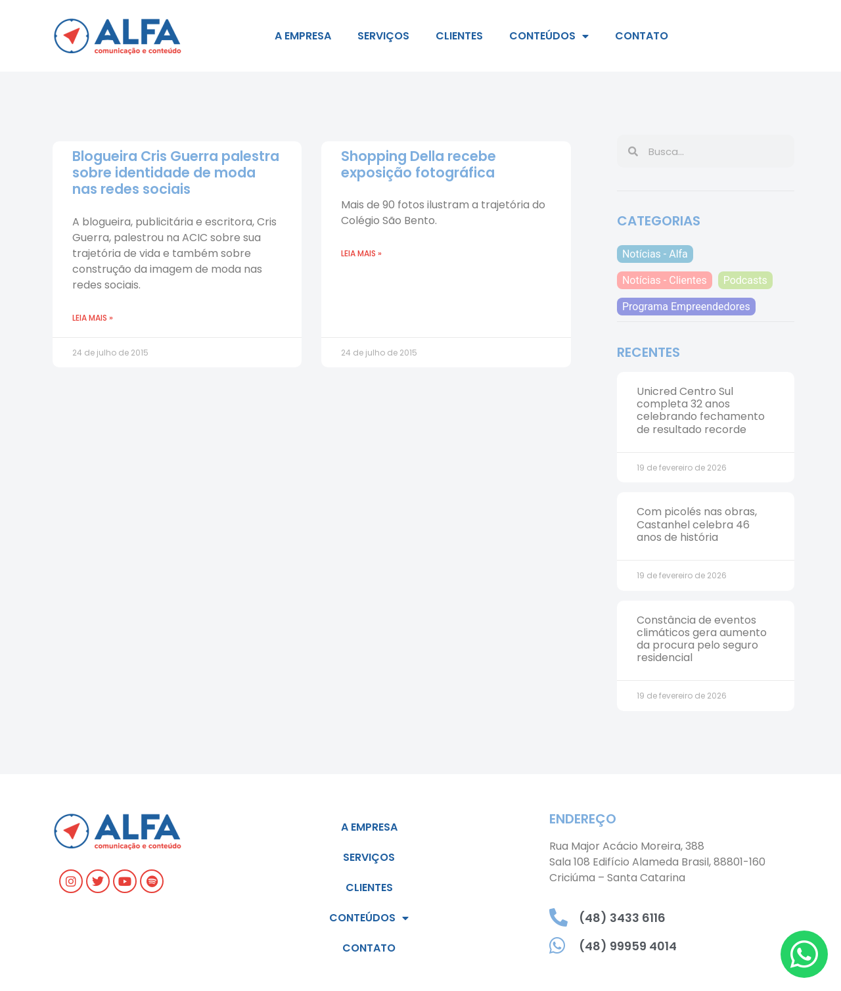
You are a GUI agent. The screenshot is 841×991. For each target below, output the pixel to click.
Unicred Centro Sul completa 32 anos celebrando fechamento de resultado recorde (701, 410)
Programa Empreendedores (686, 306)
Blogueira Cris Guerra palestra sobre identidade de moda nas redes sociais (175, 172)
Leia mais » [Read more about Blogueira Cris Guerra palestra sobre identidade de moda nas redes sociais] (92, 317)
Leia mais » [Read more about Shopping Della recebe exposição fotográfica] (361, 253)
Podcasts (745, 280)
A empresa (303, 35)
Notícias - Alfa (655, 254)
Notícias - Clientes (664, 280)
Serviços (383, 35)
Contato (641, 35)
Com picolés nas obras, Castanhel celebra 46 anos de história (697, 524)
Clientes (459, 35)
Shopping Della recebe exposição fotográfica (418, 164)
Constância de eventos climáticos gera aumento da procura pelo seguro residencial (702, 639)
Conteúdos (549, 36)
